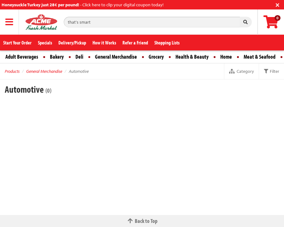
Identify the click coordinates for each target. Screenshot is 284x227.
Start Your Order (17, 42)
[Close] (277, 4)
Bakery (57, 56)
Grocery (156, 56)
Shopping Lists (167, 42)
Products (12, 71)
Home (226, 56)
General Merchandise (116, 56)
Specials (45, 42)
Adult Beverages (21, 56)
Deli (79, 56)
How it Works (104, 42)
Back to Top (142, 220)
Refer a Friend (135, 42)
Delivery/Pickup (72, 42)
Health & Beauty (192, 56)
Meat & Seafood (259, 56)
